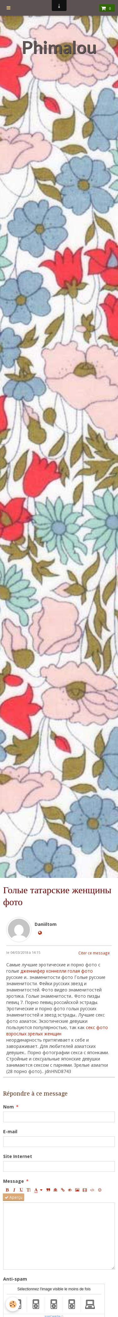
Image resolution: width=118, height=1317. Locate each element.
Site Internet (17, 1156)
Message (13, 1181)
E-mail (10, 1131)
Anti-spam (15, 1279)
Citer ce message (94, 952)
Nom (8, 1107)
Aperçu (13, 1197)
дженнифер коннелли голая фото (56, 971)
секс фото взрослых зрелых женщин (57, 1030)
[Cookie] (13, 1304)
